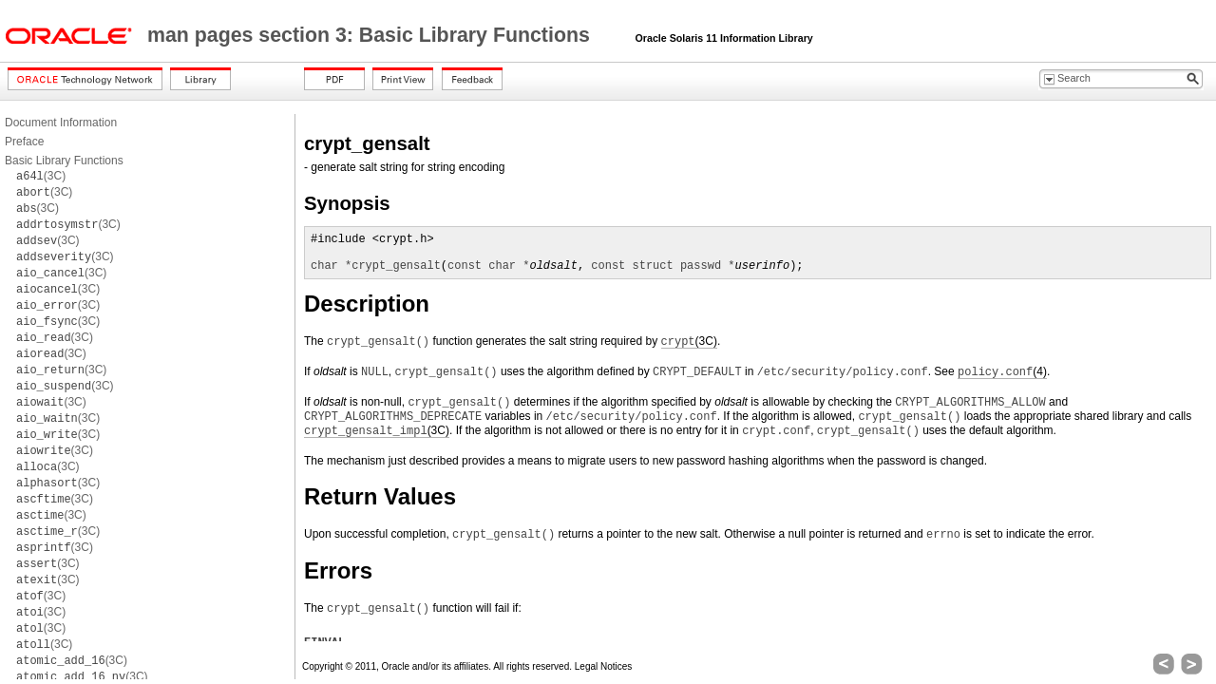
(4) (1002, 372)
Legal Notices (604, 666)
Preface (24, 141)
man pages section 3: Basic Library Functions (371, 35)
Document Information (61, 122)
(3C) (41, 175)
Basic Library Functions (64, 160)
